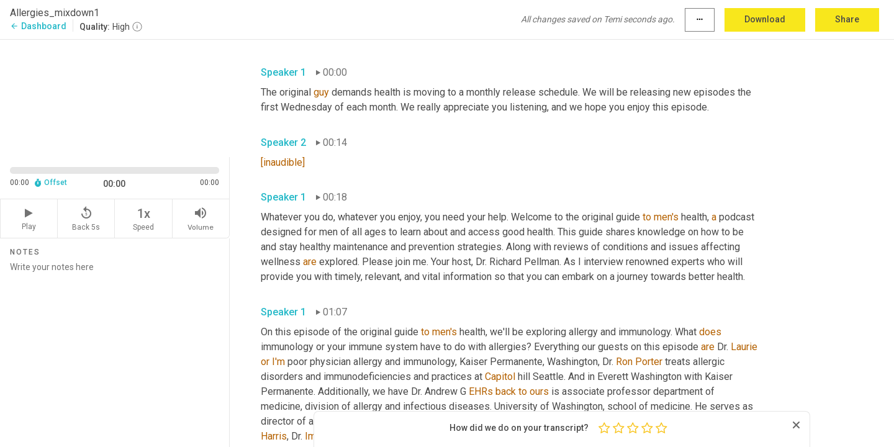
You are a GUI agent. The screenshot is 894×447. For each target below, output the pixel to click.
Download (764, 19)
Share (847, 19)
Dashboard (38, 26)
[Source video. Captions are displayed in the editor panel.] (115, 97)
